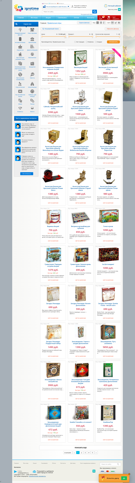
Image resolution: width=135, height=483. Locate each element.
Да (124, 478)
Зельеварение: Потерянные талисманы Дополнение (108, 381)
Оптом (76, 18)
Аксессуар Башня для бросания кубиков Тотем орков (108, 188)
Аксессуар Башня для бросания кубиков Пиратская (108, 148)
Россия (46, 3)
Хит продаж (80, 42)
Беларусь (61, 3)
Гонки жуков (108, 227)
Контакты (90, 18)
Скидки (99, 42)
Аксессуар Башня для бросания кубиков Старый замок (81, 188)
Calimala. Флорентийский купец (53, 108)
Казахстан (53, 3)
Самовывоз (62, 18)
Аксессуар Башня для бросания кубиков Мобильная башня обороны (80, 148)
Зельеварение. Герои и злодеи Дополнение (80, 343)
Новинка (91, 42)
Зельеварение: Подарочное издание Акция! (53, 68)
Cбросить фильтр (113, 29)
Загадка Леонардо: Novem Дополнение (80, 305)
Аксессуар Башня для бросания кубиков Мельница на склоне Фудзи (53, 148)
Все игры (34, 18)
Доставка (72, 463)
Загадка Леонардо (53, 304)
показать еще (81, 448)
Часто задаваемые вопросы (87, 463)
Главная (21, 18)
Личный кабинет (114, 6)
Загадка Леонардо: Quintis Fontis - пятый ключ (108, 305)
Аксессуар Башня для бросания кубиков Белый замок (80, 109)
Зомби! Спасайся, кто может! (81, 422)
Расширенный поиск (86, 14)
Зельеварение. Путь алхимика (108, 343)
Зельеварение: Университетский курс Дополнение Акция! (53, 424)
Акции (48, 18)
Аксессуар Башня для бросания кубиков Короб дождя (108, 109)
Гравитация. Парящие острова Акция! (53, 266)
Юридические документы (37, 476)
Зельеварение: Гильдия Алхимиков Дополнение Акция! (80, 382)
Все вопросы (27, 174)
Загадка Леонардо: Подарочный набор (53, 343)
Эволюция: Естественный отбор (108, 68)
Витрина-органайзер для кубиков (80, 227)
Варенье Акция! (53, 227)
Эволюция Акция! (80, 68)
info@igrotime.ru (23, 473)
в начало (67, 453)
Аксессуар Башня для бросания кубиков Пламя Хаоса (53, 188)
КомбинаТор (108, 422)
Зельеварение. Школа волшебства (53, 381)
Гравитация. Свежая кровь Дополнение (80, 266)
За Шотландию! (108, 265)
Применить (113, 42)
